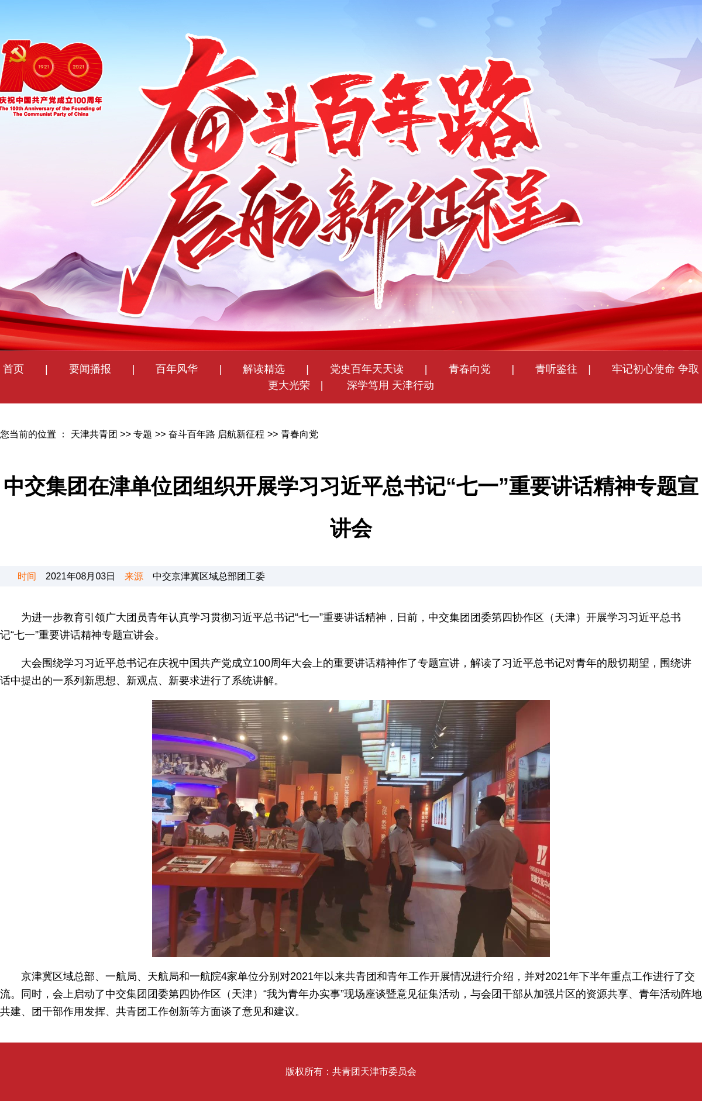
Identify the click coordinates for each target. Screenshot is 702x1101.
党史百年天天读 (372, 369)
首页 (13, 369)
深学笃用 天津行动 (389, 385)
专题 (142, 434)
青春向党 (469, 369)
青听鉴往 (556, 369)
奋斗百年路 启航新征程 (216, 434)
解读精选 (258, 369)
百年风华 (177, 369)
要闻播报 (84, 369)
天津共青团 (94, 434)
